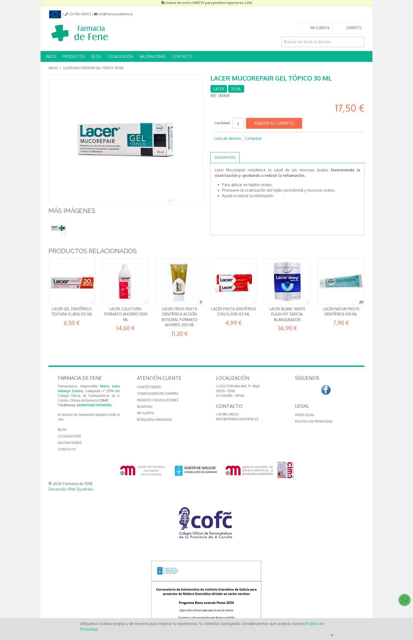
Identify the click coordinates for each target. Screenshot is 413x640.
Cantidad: (222, 123)
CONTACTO (182, 56)
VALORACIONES (152, 56)
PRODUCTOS (73, 56)
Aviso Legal (304, 415)
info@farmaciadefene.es (237, 419)
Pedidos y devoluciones (157, 400)
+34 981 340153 (227, 414)
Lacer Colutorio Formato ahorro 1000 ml (126, 314)
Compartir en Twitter (230, 146)
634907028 (85, 405)
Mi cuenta (145, 413)
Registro (145, 407)
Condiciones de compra (157, 394)
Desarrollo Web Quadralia (70, 489)
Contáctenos (149, 387)
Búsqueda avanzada (154, 420)
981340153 (103, 405)
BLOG (96, 56)
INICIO (51, 56)
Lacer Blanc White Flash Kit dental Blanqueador (287, 314)
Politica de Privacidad (314, 421)
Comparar (253, 138)
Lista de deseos (227, 138)
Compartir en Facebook (219, 146)
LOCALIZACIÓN (120, 56)
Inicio (53, 68)
